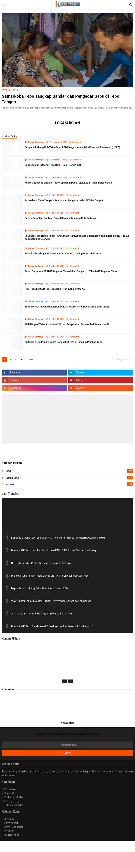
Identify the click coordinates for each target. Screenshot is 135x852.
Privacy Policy (12, 801)
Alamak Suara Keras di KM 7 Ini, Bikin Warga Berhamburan (43, 613)
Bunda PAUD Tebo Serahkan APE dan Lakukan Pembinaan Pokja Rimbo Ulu (52, 626)
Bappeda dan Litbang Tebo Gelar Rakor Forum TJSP (53, 165)
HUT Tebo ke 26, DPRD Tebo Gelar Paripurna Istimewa (55, 289)
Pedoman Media (13, 797)
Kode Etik (9, 793)
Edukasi (11, 706)
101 (22, 359)
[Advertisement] (67, 419)
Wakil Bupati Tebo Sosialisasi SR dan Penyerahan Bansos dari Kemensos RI (67, 324)
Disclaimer (10, 789)
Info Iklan (9, 830)
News (8, 471)
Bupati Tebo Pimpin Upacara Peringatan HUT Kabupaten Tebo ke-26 (63, 253)
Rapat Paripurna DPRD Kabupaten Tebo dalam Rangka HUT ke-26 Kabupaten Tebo (71, 271)
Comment (77, 142)
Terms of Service (13, 805)
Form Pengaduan (14, 827)
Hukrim (10, 484)
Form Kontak (11, 822)
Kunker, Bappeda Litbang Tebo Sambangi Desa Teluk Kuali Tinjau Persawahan (68, 182)
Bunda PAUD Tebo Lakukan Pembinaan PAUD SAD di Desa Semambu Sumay (67, 306)
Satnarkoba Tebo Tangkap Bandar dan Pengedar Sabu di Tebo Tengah (64, 200)
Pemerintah (12, 478)
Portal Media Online (67, 846)
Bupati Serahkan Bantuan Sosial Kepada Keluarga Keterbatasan (61, 218)
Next (31, 359)
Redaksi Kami (11, 834)
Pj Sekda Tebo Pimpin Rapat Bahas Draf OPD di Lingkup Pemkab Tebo (63, 342)
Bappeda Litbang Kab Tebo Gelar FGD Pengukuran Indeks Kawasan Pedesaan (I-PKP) (72, 147)
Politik (10, 709)
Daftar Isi (9, 819)
